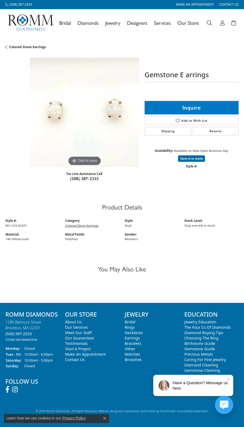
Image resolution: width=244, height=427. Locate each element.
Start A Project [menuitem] (78, 348)
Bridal (65, 22)
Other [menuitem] (130, 348)
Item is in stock (191, 158)
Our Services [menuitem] (76, 327)
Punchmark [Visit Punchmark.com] (167, 411)
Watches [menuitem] (132, 354)
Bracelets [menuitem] (133, 343)
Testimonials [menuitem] (76, 343)
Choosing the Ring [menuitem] (201, 338)
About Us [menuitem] (73, 321)
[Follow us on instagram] (15, 389)
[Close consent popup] (104, 418)
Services (162, 22)
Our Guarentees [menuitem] (79, 338)
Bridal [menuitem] (130, 321)
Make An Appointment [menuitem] (85, 354)
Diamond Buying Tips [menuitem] (203, 332)
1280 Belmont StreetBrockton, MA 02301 (23, 331)
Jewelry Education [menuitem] (200, 321)
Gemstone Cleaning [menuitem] (202, 370)
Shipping (168, 131)
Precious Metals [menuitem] (198, 354)
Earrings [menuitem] (132, 338)
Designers (137, 22)
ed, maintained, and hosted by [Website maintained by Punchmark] (139, 411)
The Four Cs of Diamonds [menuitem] (207, 327)
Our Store (188, 22)
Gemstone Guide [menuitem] (199, 348)
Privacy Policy (73, 418)
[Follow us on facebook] (7, 389)
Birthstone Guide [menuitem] (199, 343)
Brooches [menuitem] (133, 359)
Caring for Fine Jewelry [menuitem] (205, 359)
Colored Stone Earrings (27, 47)
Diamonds (88, 22)
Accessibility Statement (192, 411)
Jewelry (112, 22)
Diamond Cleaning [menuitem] (201, 365)
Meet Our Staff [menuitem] (78, 332)
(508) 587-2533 (84, 178)
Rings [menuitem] (130, 327)
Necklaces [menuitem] (134, 332)
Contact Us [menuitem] (75, 359)
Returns (216, 131)
